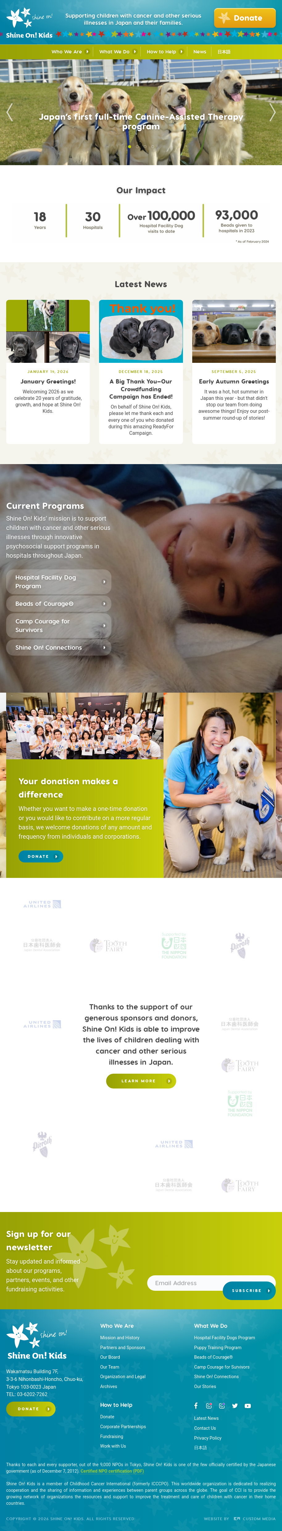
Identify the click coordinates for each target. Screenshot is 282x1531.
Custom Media (255, 1518)
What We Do (114, 51)
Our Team (109, 1367)
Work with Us (113, 1446)
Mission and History (119, 1337)
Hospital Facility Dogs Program (224, 1337)
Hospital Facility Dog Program (45, 581)
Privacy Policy (208, 1438)
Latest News (206, 1418)
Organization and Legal (123, 1376)
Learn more (139, 1081)
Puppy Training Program (217, 1347)
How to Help (161, 51)
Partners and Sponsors (122, 1347)
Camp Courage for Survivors (42, 625)
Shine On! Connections (48, 647)
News (199, 51)
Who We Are (67, 51)
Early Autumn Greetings (234, 381)
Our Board (110, 1357)
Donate (38, 856)
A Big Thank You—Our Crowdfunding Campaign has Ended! (141, 389)
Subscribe (247, 1290)
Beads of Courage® (44, 603)
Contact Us (205, 1428)
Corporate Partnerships (123, 1426)
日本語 (224, 52)
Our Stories (205, 1386)
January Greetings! (48, 381)
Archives (108, 1386)
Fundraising (111, 1436)
